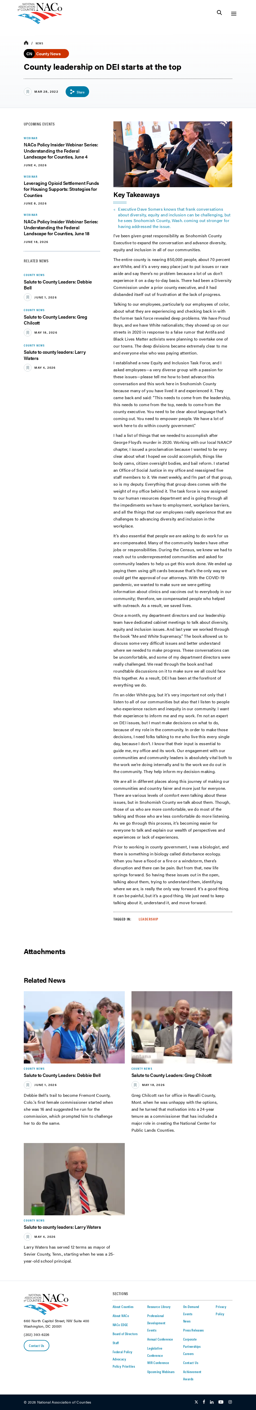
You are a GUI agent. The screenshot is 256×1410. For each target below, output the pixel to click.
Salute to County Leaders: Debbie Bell (58, 284)
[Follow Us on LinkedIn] (212, 1402)
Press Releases (193, 1330)
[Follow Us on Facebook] (204, 1402)
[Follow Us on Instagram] (230, 1402)
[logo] (40, 23)
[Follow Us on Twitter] (196, 1402)
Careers (188, 1353)
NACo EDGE (120, 1324)
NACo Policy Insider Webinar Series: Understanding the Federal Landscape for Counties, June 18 (61, 227)
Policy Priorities (124, 1366)
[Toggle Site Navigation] (233, 13)
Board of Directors (125, 1333)
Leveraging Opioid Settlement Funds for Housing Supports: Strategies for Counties (61, 189)
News (40, 43)
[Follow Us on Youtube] (220, 1402)
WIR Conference (158, 1362)
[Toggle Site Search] (219, 13)
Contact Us (36, 1345)
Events (152, 1330)
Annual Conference (160, 1339)
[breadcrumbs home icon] (26, 43)
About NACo (121, 1315)
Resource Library (159, 1306)
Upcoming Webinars (161, 1371)
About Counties (123, 1306)
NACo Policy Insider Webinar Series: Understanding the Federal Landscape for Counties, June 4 (61, 150)
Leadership (149, 918)
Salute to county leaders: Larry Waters (55, 355)
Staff (116, 1342)
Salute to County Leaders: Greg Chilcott (55, 319)
